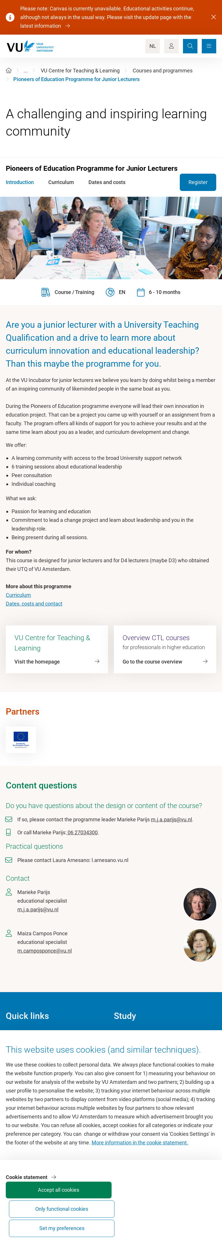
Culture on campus (27, 1048)
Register (198, 182)
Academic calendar (135, 1035)
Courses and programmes (163, 71)
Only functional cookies (150, 1223)
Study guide (127, 1048)
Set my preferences (194, 1223)
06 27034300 (82, 832)
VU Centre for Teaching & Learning (80, 71)
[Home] (9, 71)
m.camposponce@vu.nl (44, 951)
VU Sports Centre (25, 1061)
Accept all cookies (107, 1225)
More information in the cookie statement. (140, 1179)
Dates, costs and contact (34, 604)
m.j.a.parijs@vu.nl (171, 819)
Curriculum (18, 595)
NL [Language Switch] (152, 46)
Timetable (125, 1061)
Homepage (18, 1035)
